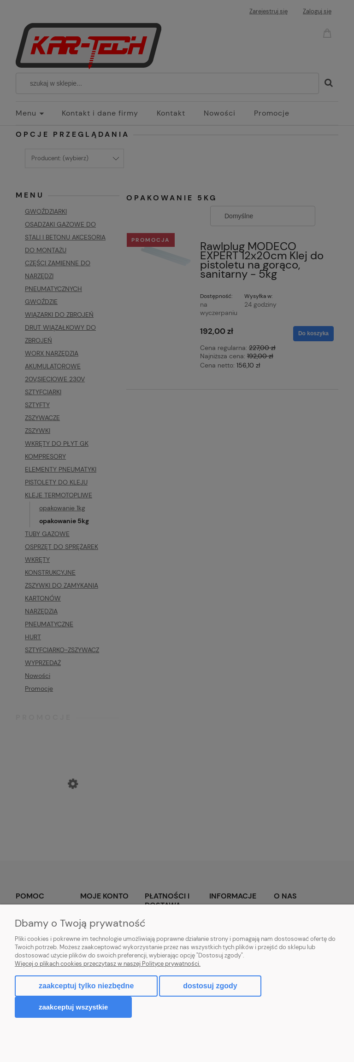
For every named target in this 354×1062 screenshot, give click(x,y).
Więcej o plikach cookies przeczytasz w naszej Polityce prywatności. (108, 964)
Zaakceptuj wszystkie (73, 1007)
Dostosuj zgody (210, 986)
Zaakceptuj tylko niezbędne (86, 986)
